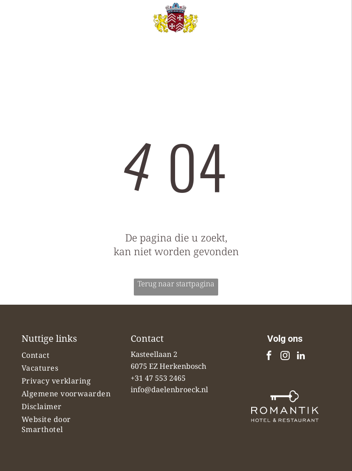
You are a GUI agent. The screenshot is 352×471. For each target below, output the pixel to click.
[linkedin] (301, 357)
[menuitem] (67, 355)
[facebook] (269, 357)
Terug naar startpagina (176, 284)
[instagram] (285, 357)
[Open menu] (331, 31)
